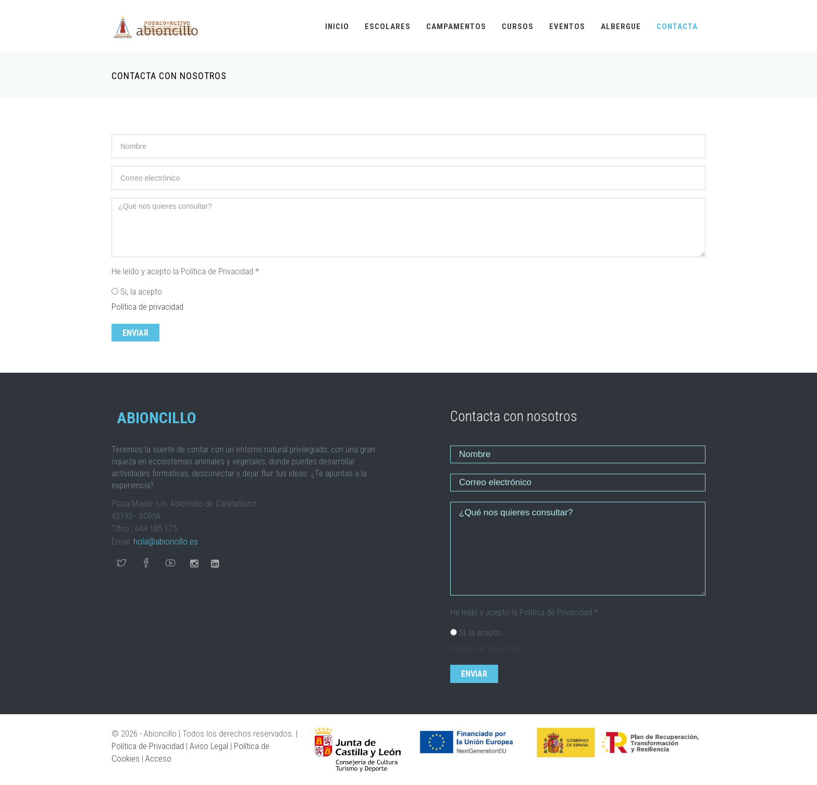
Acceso (158, 758)
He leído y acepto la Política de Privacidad (185, 271)
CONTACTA (677, 26)
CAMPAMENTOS (456, 26)
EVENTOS (567, 26)
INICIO (337, 26)
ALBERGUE (621, 26)
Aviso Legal (209, 746)
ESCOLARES (388, 26)
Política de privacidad (147, 306)
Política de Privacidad (148, 746)
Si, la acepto (141, 291)
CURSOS (518, 26)
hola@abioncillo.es (165, 541)
